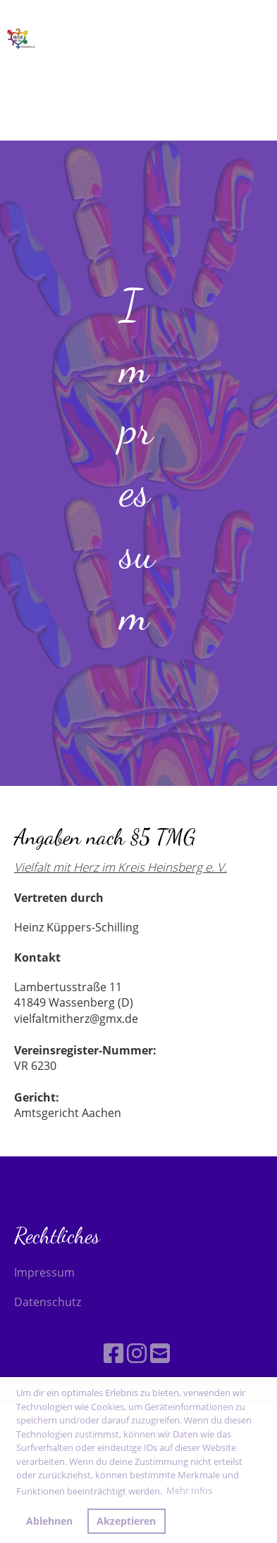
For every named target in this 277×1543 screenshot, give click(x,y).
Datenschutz (47, 1302)
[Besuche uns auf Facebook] (113, 1353)
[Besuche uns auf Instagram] (137, 1353)
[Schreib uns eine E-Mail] (160, 1353)
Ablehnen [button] (49, 1521)
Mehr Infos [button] (189, 1490)
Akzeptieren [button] (126, 1521)
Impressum (44, 1272)
